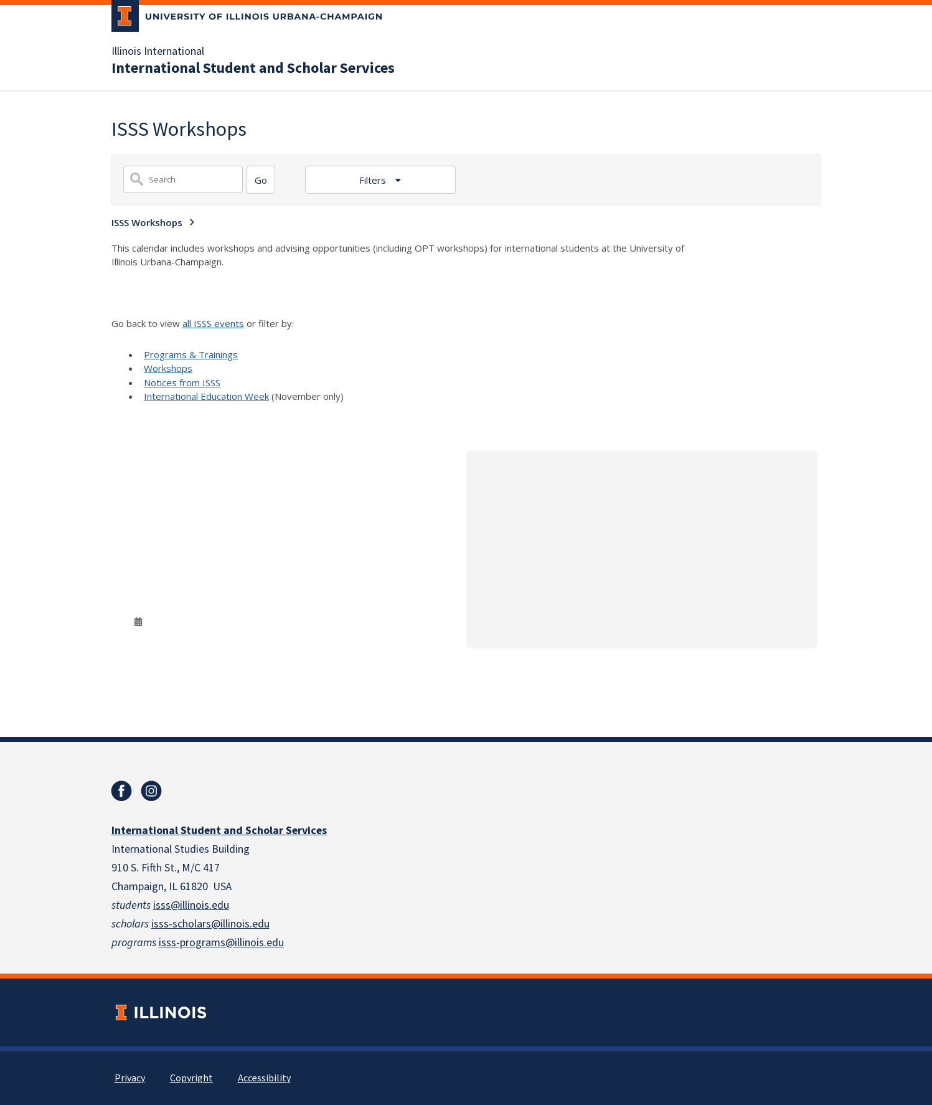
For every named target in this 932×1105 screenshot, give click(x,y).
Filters (373, 180)
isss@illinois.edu (191, 905)
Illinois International (157, 51)
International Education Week (206, 396)
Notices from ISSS (182, 382)
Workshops (168, 368)
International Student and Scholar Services (253, 68)
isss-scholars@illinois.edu (210, 924)
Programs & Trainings (191, 354)
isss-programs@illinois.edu (221, 943)
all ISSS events (213, 323)
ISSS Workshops (146, 222)
